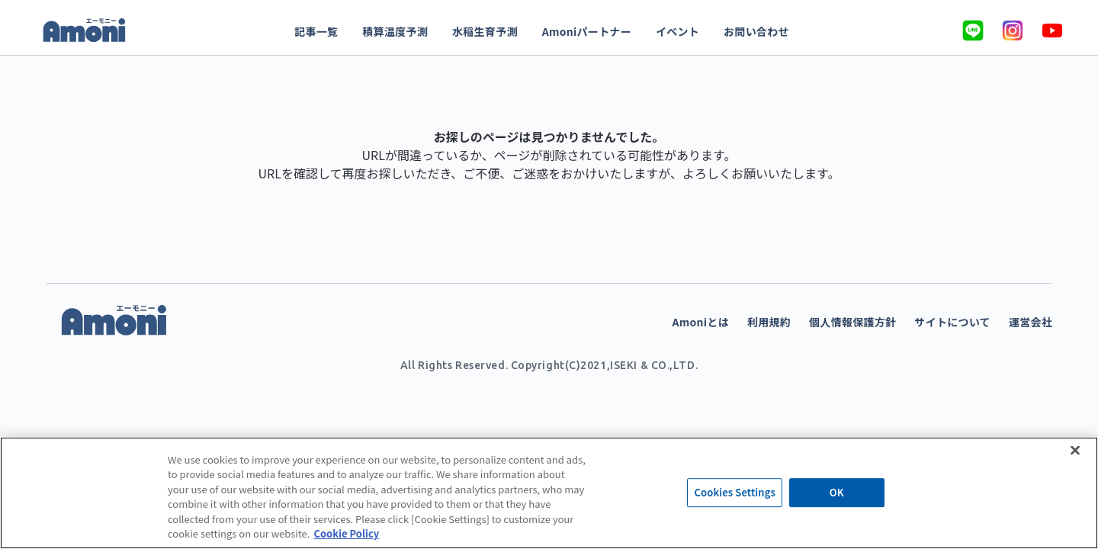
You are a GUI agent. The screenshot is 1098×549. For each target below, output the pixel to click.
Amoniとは (701, 321)
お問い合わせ (756, 31)
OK (837, 493)
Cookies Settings (734, 493)
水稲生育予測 (485, 31)
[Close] (1075, 450)
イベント (677, 31)
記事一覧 (316, 31)
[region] (549, 493)
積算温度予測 (395, 31)
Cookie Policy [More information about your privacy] (346, 533)
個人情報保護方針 (852, 321)
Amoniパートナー (586, 31)
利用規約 (769, 321)
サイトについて (952, 321)
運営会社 (1030, 321)
